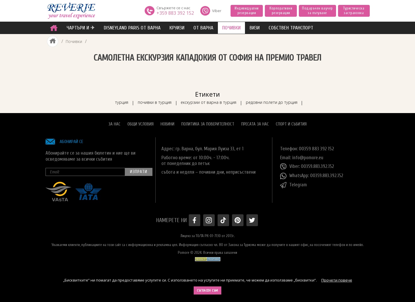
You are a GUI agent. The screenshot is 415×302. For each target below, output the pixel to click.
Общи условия (140, 123)
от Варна (203, 28)
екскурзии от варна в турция (209, 101)
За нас (114, 123)
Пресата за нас (255, 123)
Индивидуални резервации (247, 10)
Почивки (73, 41)
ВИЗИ (255, 28)
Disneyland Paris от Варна (132, 28)
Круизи (176, 28)
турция (115, 101)
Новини (167, 123)
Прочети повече (336, 280)
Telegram (293, 184)
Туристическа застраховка (353, 10)
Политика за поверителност (207, 123)
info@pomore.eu (308, 156)
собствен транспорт (291, 28)
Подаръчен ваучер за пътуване (317, 10)
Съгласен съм (207, 290)
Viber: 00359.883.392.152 (307, 165)
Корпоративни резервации (280, 10)
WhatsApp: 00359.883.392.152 (312, 175)
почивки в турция (151, 101)
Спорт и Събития (291, 123)
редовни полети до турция (276, 101)
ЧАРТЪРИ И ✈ (81, 28)
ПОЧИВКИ (231, 28)
